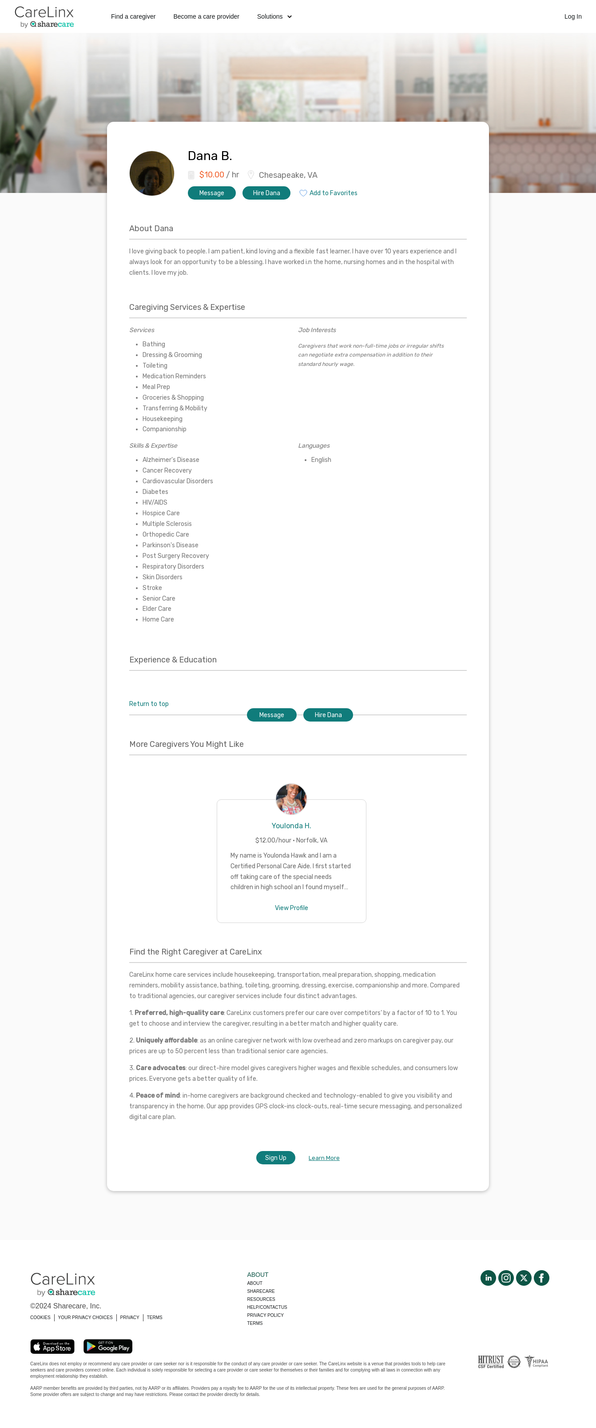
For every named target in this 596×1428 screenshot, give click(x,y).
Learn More (324, 1158)
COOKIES (40, 1317)
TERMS (155, 1317)
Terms (254, 1323)
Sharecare (260, 1291)
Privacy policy (265, 1315)
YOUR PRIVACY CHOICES (85, 1317)
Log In (573, 16)
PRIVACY (129, 1317)
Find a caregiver (133, 16)
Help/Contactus (267, 1307)
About (254, 1283)
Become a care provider (206, 16)
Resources (261, 1299)
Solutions (274, 16)
